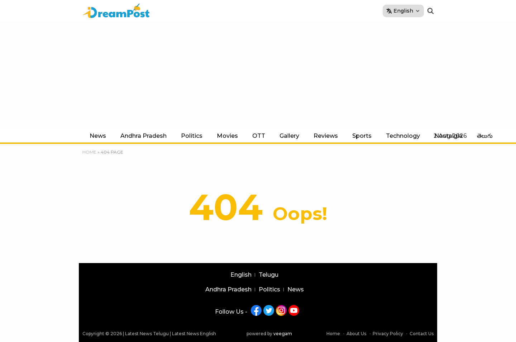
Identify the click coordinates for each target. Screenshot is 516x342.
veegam (282, 333)
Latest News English (194, 333)
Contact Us (422, 333)
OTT (258, 135)
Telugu (268, 275)
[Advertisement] (258, 75)
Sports (362, 135)
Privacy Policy (388, 333)
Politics (191, 135)
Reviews (326, 135)
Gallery (289, 135)
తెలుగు (485, 135)
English (241, 275)
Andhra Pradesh (143, 135)
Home (89, 152)
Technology (403, 135)
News (98, 135)
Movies (227, 135)
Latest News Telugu (147, 333)
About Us (356, 333)
